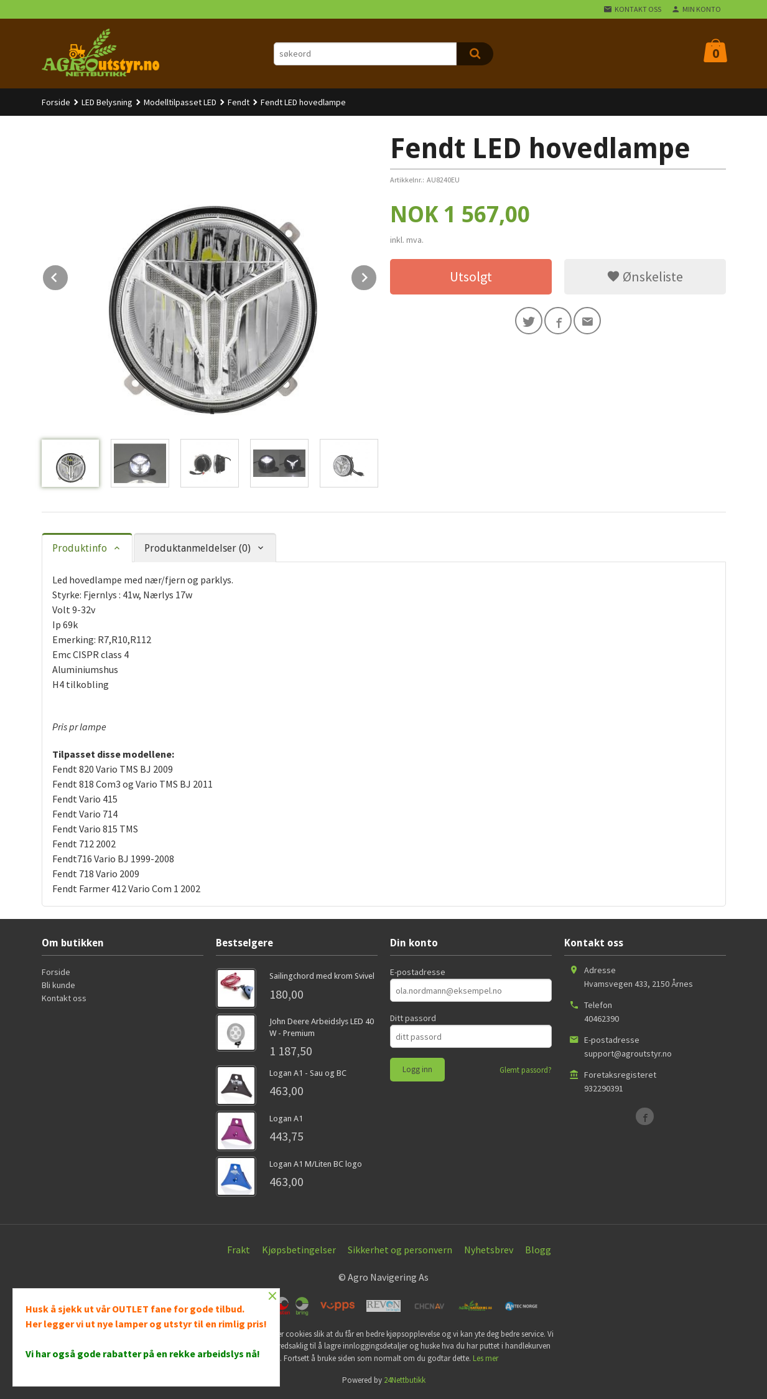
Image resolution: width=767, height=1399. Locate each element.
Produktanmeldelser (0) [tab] (197, 548)
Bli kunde (58, 985)
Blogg (538, 1249)
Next (377, 275)
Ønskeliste (645, 276)
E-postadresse (417, 971)
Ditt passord (413, 1018)
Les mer (485, 1358)
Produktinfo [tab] (79, 548)
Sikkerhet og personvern (400, 1249)
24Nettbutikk (404, 1380)
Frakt (238, 1249)
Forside (56, 102)
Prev (68, 275)
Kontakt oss (64, 998)
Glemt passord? (526, 1070)
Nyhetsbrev (488, 1249)
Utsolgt (471, 276)
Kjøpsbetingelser (299, 1249)
